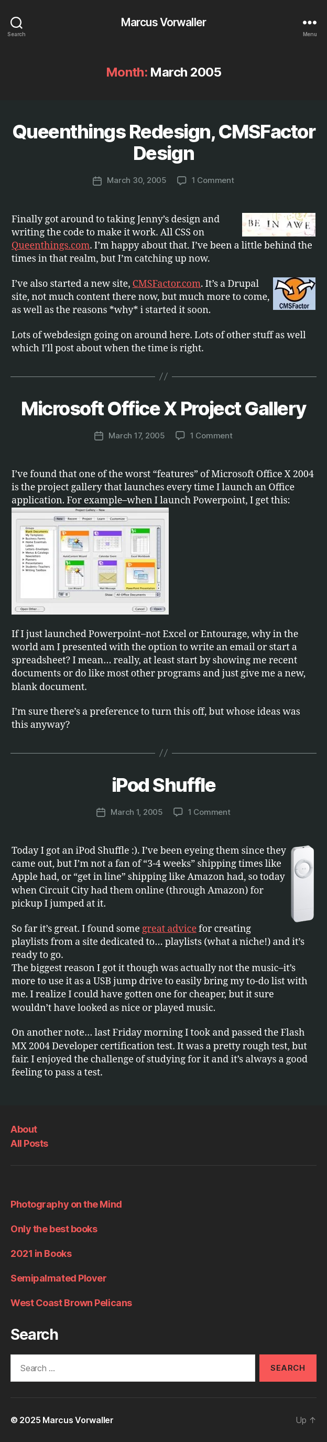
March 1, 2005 (137, 812)
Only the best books (53, 1228)
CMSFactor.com (167, 284)
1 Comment (213, 180)
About (23, 1129)
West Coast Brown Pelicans (71, 1302)
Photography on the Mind (66, 1204)
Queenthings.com (51, 246)
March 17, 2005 (136, 435)
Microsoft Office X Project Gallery (163, 408)
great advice (169, 929)
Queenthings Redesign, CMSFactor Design (163, 142)
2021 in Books (40, 1253)
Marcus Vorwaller (163, 22)
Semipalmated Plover (58, 1278)
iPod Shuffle (163, 785)
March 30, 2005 (136, 180)
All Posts (29, 1143)
